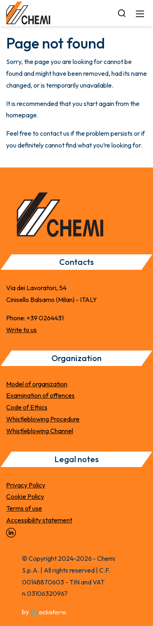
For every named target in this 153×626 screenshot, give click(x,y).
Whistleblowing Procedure (43, 419)
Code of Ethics (26, 407)
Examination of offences (40, 395)
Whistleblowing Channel (39, 431)
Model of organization (36, 384)
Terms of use (24, 508)
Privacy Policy (25, 485)
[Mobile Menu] (140, 13)
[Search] (121, 13)
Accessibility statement (39, 520)
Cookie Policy (25, 496)
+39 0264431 (45, 318)
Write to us (21, 330)
